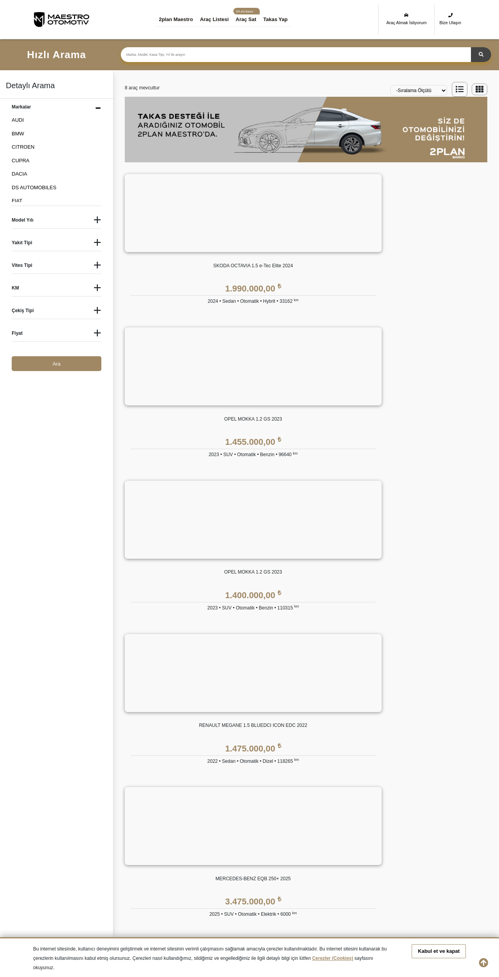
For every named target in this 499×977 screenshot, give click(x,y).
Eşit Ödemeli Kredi (242, 707)
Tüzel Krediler (236, 722)
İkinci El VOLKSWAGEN (369, 876)
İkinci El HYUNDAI (54, 862)
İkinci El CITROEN (172, 848)
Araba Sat (177, 816)
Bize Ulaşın (450, 19)
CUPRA (21, 160)
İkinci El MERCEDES (301, 862)
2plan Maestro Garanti (318, 707)
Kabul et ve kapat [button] (439, 951)
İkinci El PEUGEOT (55, 876)
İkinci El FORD (358, 848)
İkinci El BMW (108, 848)
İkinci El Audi (47, 848)
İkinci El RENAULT (114, 876)
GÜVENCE (305, 689)
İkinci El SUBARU (229, 876)
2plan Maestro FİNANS (248, 689)
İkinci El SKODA (170, 876)
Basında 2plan (182, 738)
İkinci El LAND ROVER (235, 862)
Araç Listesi (219, 19)
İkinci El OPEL (428, 862)
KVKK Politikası (382, 707)
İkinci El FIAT (292, 848)
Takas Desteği (182, 800)
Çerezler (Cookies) (332, 958)
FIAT (17, 201)
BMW (18, 134)
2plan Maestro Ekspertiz (320, 722)
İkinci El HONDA (430, 848)
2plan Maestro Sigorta (317, 738)
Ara (56, 364)
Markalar (176, 722)
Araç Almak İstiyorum (406, 19)
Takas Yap (281, 19)
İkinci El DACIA (226, 848)
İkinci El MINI (356, 862)
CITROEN (23, 147)
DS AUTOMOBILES (34, 187)
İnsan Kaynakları (185, 754)
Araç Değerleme (184, 785)
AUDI (18, 120)
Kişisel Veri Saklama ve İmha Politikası (408, 722)
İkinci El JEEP (109, 862)
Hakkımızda (179, 707)
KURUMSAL (180, 689)
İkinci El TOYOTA (297, 876)
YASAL (373, 689)
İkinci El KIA (165, 862)
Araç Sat (251, 19)
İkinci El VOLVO (430, 876)
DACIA (19, 174)
